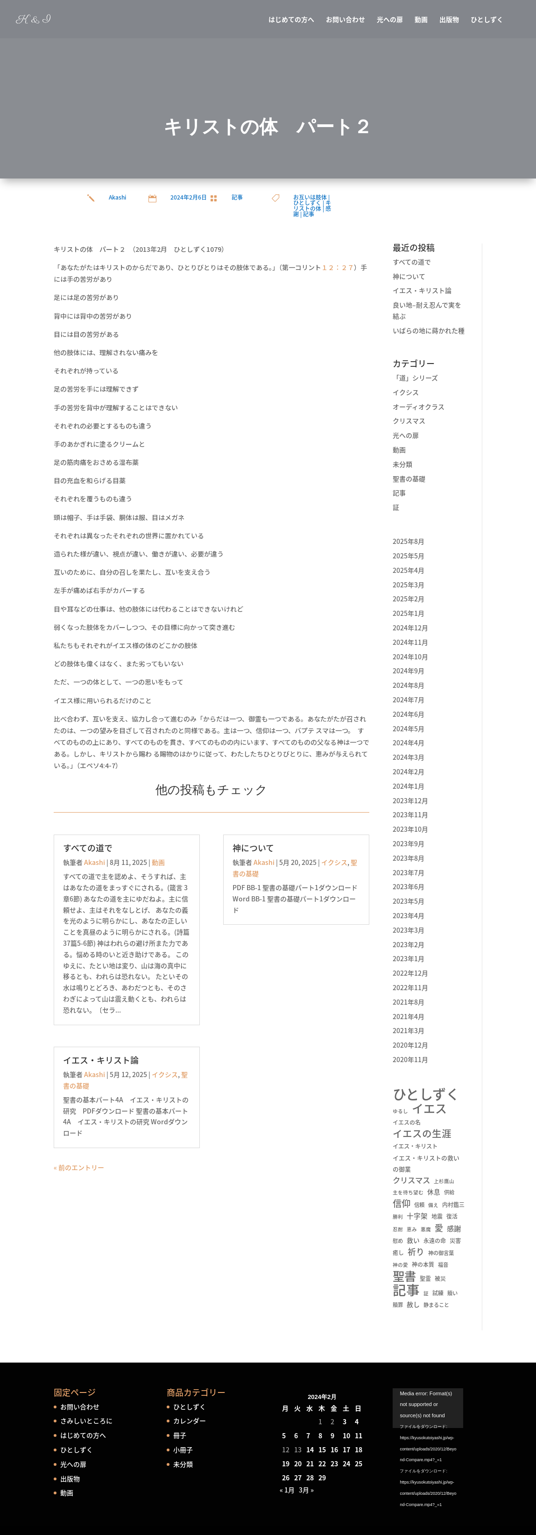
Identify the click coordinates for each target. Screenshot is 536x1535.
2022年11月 (410, 987)
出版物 (449, 20)
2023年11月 (410, 814)
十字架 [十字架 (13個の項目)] (417, 1216)
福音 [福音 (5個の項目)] (443, 1265)
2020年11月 (410, 1059)
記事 (237, 197)
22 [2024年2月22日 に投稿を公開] (322, 1463)
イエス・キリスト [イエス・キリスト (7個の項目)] (415, 1146)
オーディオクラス (418, 406)
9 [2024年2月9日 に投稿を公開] (332, 1435)
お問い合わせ (345, 20)
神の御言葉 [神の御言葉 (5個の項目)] (441, 1253)
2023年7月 (408, 872)
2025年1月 (408, 613)
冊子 (179, 1435)
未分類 (402, 464)
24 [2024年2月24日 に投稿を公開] (346, 1463)
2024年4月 (408, 742)
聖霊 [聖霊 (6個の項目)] (425, 1278)
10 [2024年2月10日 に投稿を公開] (346, 1435)
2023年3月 (408, 930)
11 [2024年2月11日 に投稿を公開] (358, 1435)
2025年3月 (408, 584)
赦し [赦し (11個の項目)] (413, 1304)
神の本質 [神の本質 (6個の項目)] (423, 1264)
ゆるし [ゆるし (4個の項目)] (400, 1110)
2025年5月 (408, 555)
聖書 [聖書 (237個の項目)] (404, 1276)
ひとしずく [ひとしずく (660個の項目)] (426, 1093)
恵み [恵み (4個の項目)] (412, 1229)
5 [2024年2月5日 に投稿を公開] (284, 1435)
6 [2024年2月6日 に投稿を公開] (296, 1435)
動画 (421, 20)
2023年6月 (408, 886)
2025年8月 (408, 541)
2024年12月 (410, 627)
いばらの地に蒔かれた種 (429, 330)
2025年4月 (408, 570)
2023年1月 (408, 958)
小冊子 (183, 1449)
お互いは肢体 (310, 197)
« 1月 (287, 1489)
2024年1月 (408, 786)
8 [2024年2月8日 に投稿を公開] (320, 1435)
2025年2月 (408, 598)
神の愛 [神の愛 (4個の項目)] (400, 1264)
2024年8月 (408, 685)
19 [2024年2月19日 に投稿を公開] (285, 1463)
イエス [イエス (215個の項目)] (429, 1108)
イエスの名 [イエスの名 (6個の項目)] (407, 1122)
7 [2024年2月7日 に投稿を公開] (308, 1435)
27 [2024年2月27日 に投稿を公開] (298, 1477)
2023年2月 (408, 944)
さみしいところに (86, 1420)
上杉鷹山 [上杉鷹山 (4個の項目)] (444, 1181)
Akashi (117, 197)
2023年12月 (410, 800)
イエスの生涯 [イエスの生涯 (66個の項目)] (422, 1133)
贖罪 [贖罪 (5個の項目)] (398, 1305)
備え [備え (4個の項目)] (433, 1204)
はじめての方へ (291, 20)
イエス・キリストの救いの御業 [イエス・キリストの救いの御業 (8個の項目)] (426, 1163)
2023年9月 (408, 843)
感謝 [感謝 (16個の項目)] (454, 1228)
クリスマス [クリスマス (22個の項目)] (411, 1180)
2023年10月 (410, 829)
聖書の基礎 (409, 478)
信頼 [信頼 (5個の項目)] (419, 1205)
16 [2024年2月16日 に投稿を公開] (334, 1449)
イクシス (165, 1074)
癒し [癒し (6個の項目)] (398, 1253)
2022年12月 (410, 973)
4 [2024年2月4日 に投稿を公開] (357, 1421)
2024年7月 (408, 699)
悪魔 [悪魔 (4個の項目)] (426, 1229)
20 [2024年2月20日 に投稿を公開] (298, 1463)
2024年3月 (408, 757)
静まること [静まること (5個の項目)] (436, 1305)
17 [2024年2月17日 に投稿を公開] (346, 1449)
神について (253, 848)
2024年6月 (408, 714)
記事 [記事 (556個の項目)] (406, 1290)
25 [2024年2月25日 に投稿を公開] (358, 1463)
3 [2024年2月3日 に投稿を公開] (344, 1421)
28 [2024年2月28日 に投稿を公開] (310, 1477)
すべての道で (88, 848)
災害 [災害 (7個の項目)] (455, 1240)
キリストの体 (312, 206)
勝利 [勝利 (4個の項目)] (398, 1216)
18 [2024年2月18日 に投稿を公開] (358, 1449)
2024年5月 (408, 728)
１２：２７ (337, 267)
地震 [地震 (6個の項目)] (437, 1216)
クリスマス (409, 420)
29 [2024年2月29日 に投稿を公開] (322, 1477)
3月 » (306, 1489)
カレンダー (189, 1420)
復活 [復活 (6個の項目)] (452, 1216)
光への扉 (390, 20)
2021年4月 (408, 1016)
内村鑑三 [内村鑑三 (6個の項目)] (453, 1204)
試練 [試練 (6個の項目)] (438, 1293)
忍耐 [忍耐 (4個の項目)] (398, 1229)
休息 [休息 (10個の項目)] (433, 1191)
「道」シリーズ (415, 377)
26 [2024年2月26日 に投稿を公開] (285, 1477)
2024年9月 (408, 670)
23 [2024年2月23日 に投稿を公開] (334, 1463)
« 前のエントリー (79, 1167)
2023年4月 (408, 915)
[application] (437, 1413)
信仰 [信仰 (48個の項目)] (401, 1203)
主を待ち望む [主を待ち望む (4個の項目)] (408, 1192)
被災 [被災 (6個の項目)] (440, 1278)
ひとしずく (487, 20)
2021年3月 (408, 1030)
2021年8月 (408, 1002)
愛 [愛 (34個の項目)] (439, 1228)
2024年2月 (408, 771)
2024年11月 (410, 642)
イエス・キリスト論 (101, 1060)
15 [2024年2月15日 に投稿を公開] (322, 1449)
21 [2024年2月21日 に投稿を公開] (310, 1463)
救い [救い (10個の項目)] (413, 1240)
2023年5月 (408, 901)
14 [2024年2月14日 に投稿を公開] (310, 1449)
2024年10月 (410, 656)
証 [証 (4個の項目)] (426, 1293)
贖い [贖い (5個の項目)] (452, 1293)
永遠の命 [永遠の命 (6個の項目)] (434, 1240)
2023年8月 (408, 858)
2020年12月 (410, 1045)
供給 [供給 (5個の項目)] (449, 1192)
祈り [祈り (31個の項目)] (416, 1251)
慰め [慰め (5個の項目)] (398, 1241)
